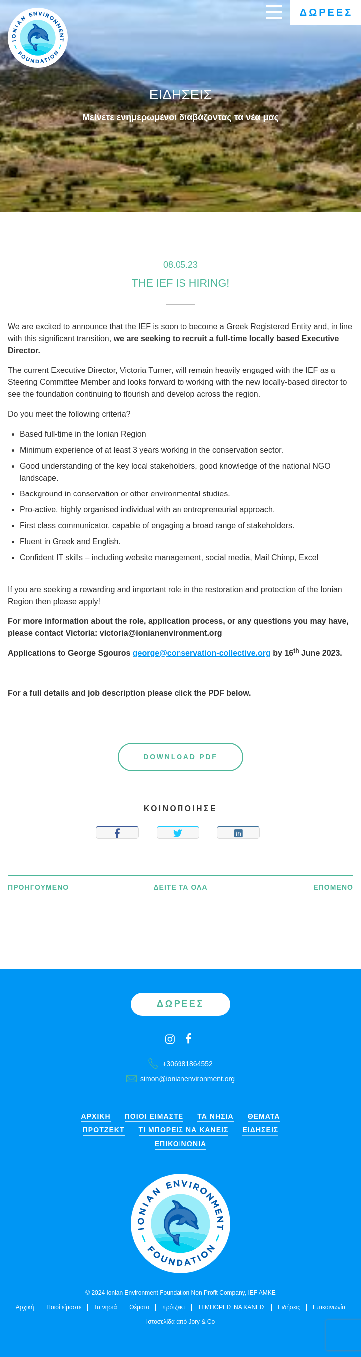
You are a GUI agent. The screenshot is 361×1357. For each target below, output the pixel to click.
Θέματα (264, 1116)
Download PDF (180, 757)
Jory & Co (201, 1321)
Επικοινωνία (181, 1144)
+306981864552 (180, 1064)
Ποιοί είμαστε (154, 1116)
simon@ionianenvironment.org (180, 1079)
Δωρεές (326, 12)
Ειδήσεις (260, 1130)
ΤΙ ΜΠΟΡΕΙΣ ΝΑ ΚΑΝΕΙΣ (184, 1130)
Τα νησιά (215, 1116)
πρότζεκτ (104, 1130)
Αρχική (95, 1116)
